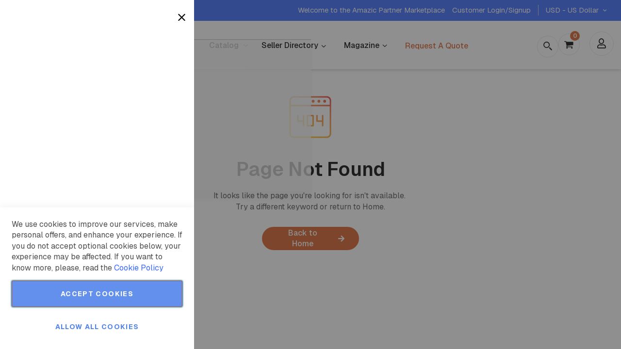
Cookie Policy (138, 268)
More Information (155, 79)
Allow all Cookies (97, 326)
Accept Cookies (97, 293)
